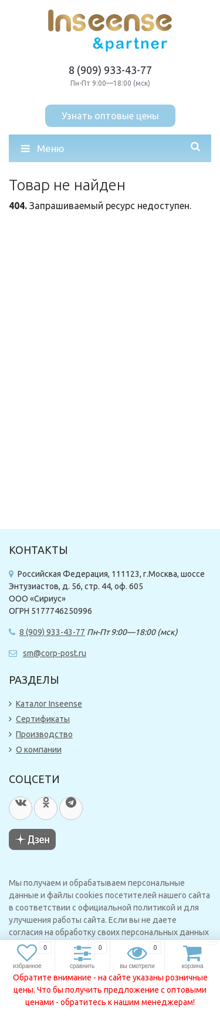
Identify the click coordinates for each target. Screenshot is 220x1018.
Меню (43, 148)
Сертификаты (43, 719)
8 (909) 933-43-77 (110, 70)
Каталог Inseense (49, 703)
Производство (44, 734)
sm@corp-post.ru (54, 653)
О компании (39, 749)
